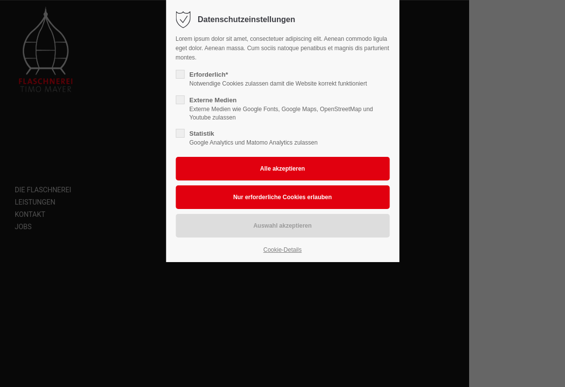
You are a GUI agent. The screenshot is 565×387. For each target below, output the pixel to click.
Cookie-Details (282, 249)
